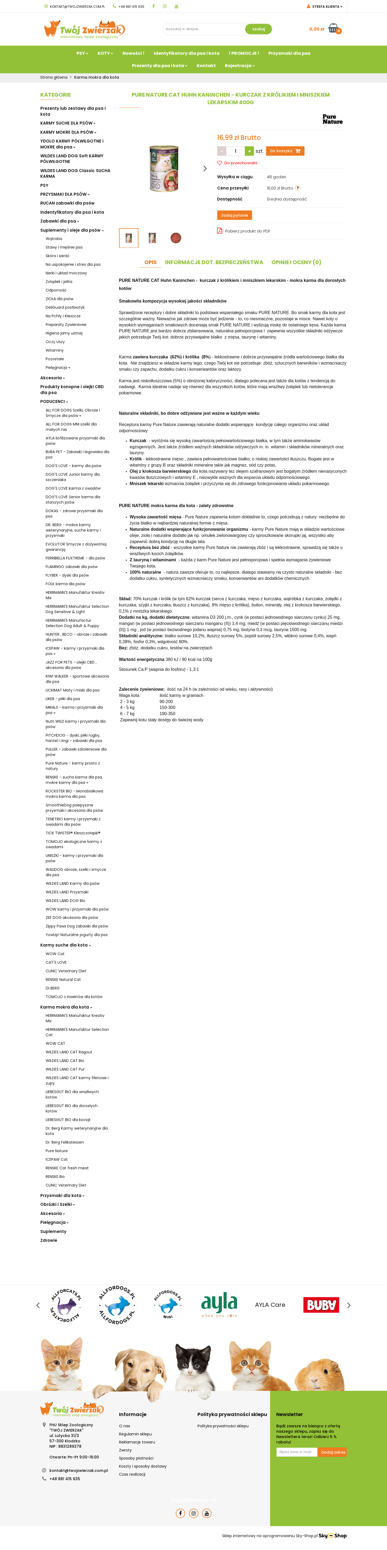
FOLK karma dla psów (65, 584)
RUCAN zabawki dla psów (67, 203)
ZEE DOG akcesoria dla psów (72, 917)
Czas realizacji (132, 1474)
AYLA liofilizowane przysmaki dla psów (75, 440)
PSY (82, 53)
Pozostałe (55, 359)
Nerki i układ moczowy (66, 273)
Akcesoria (52, 378)
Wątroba (54, 238)
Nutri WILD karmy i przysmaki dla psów (76, 724)
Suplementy (53, 1231)
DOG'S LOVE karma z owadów (73, 488)
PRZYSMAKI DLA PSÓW (65, 194)
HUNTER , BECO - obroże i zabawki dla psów (76, 637)
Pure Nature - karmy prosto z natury (73, 766)
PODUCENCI (54, 401)
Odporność (56, 290)
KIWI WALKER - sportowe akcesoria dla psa (77, 679)
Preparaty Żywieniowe (66, 324)
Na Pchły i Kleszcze (63, 316)
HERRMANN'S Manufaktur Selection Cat (77, 1032)
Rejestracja (240, 66)
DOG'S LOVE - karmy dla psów (73, 465)
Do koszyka (285, 151)
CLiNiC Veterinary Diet (66, 971)
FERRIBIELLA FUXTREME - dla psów (75, 558)
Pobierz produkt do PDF (243, 231)
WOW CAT (55, 1043)
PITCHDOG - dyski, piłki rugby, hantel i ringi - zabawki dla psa (74, 738)
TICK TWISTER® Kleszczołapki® (73, 833)
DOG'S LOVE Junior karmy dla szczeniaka (73, 477)
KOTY (105, 53)
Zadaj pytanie (234, 215)
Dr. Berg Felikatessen (65, 1142)
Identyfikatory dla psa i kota (187, 53)
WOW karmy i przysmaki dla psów (77, 909)
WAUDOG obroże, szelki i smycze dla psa (76, 872)
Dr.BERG (53, 988)
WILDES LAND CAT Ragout (69, 1052)
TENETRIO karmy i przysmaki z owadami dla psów (73, 821)
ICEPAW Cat (57, 1159)
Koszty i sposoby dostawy (143, 1466)
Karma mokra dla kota (66, 1007)
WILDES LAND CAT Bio (65, 1060)
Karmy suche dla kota (65, 945)
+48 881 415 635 (128, 6)
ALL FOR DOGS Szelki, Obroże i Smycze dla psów (73, 412)
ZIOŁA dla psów (59, 298)
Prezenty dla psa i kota (160, 66)
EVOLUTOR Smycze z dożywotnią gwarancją (76, 546)
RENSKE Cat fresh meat (67, 1168)
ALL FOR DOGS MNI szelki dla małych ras (71, 426)
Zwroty (125, 1450)
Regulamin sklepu (135, 1434)
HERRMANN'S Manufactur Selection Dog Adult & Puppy (72, 623)
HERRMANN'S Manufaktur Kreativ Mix (75, 595)
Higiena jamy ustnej (64, 333)
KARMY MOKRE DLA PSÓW (68, 132)
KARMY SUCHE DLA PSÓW (68, 123)
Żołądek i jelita (59, 281)
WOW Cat (55, 953)
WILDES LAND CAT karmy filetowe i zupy (77, 1080)
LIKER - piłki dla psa (63, 698)
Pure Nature (57, 1151)
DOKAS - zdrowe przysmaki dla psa (74, 513)
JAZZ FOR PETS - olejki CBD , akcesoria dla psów (71, 665)
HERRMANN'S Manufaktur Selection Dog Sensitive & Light (77, 609)
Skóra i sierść (58, 256)
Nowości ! (134, 53)
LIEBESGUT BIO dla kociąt (68, 1119)
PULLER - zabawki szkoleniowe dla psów (76, 752)
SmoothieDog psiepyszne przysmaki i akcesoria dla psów (74, 807)
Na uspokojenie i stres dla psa (73, 264)
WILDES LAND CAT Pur (65, 1069)
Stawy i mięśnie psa (64, 247)
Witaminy (55, 350)
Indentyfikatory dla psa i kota (72, 212)
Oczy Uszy (55, 341)
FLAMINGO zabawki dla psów (72, 566)
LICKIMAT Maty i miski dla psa (72, 690)
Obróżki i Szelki (57, 1204)
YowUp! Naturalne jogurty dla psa (77, 934)
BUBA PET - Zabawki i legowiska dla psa (77, 454)
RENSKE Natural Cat (63, 979)
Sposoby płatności (136, 1458)
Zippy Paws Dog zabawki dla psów (77, 926)
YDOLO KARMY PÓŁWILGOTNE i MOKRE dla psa (71, 144)
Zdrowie (48, 1240)
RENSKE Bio (55, 1176)
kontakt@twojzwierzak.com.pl (74, 6)
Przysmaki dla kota (62, 1195)
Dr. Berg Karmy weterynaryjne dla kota (77, 1131)
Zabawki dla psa (59, 221)
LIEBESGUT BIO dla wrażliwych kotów (72, 1094)
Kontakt (206, 66)
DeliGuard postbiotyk (65, 307)
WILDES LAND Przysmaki (67, 892)
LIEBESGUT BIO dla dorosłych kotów (72, 1108)
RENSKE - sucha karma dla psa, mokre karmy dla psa (74, 779)
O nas (124, 1426)
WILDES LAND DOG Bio (65, 900)
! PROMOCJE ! (244, 53)
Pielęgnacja (58, 367)
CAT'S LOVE (56, 962)
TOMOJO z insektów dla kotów (74, 996)
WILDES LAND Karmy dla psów (72, 883)
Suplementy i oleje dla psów (72, 230)
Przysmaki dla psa (289, 53)
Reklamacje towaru (137, 1442)
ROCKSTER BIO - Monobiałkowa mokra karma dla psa (74, 793)
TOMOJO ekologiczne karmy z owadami (74, 844)
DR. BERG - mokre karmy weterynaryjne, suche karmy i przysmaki (73, 530)
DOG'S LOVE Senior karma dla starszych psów (73, 499)
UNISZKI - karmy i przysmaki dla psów (74, 858)
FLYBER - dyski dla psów (67, 575)
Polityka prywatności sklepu (223, 1426)
